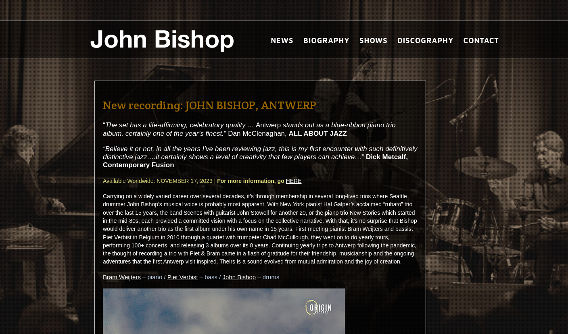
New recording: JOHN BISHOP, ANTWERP (209, 105)
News (282, 40)
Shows (373, 40)
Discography (425, 40)
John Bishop (239, 277)
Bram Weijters (122, 277)
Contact (481, 40)
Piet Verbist (182, 277)
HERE (294, 181)
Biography (326, 40)
